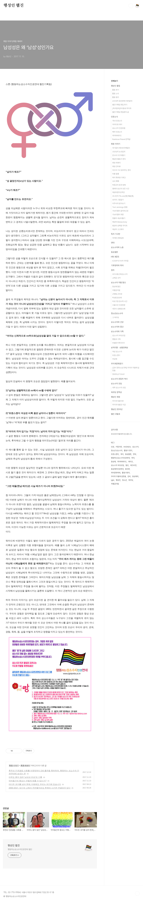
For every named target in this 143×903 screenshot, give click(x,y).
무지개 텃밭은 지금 (119, 405)
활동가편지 (126, 473)
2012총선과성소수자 (119, 274)
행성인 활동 (115, 86)
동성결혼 (114, 252)
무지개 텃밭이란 (118, 401)
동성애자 (135, 476)
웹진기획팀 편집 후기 (119, 105)
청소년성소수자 (117, 313)
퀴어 (132, 458)
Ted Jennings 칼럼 (119, 207)
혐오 (127, 465)
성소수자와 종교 (117, 327)
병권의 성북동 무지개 (119, 226)
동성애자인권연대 (117, 469)
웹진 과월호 (115, 414)
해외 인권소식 (117, 132)
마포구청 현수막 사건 (119, 301)
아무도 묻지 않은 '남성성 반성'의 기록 (25, 777)
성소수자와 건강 (117, 322)
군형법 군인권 (117, 294)
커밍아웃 (119, 447)
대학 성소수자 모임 (119, 388)
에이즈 (130, 462)
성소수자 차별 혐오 (118, 282)
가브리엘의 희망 (118, 214)
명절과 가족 (116, 339)
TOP (137, 893)
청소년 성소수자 (116, 450)
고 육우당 (115, 317)
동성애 (113, 462)
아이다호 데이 (117, 124)
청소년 (124, 480)
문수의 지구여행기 (118, 155)
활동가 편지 (128, 450)
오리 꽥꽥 (115, 181)
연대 (112, 243)
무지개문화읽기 (117, 363)
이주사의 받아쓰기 (118, 203)
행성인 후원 (115, 397)
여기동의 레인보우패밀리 (121, 148)
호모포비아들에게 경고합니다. (121, 434)
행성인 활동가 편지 (119, 159)
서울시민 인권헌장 (118, 305)
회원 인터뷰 (116, 166)
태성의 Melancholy (119, 222)
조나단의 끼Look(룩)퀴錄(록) (123, 196)
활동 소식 (115, 94)
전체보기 (114, 81)
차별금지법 (116, 290)
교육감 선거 (116, 278)
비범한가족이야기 (118, 343)
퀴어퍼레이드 (117, 135)
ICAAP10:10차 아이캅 (120, 261)
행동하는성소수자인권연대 (120, 458)
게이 (122, 454)
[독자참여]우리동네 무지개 (121, 108)
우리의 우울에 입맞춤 (118, 476)
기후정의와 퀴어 (117, 265)
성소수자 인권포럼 (118, 128)
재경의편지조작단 (118, 192)
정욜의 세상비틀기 (118, 218)
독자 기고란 (115, 234)
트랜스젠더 (116, 355)
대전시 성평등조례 (118, 309)
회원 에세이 (25, 765)
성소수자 (135, 447)
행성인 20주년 (117, 409)
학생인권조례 (117, 298)
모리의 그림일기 (118, 200)
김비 (129, 476)
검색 (131, 6)
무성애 (114, 359)
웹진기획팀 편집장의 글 (120, 112)
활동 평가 (115, 97)
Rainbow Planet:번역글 (121, 139)
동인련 (127, 469)
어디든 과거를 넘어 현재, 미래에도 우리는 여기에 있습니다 (35, 784)
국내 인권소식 (117, 121)
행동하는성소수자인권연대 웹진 (20, 849)
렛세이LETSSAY (118, 374)
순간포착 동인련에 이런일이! (122, 101)
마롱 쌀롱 (115, 174)
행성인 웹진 (13, 6)
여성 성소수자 (117, 352)
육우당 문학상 (116, 392)
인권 (112, 447)
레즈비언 (133, 465)
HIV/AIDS (127, 447)
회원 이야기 (14, 765)
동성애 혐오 (116, 286)
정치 (112, 270)
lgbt (112, 480)
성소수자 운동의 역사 (119, 379)
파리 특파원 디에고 (119, 177)
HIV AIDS (115, 257)
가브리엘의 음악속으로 (120, 211)
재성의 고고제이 (118, 229)
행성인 (118, 480)
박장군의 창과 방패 (119, 185)
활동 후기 (115, 90)
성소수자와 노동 (117, 247)
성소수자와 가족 (117, 331)
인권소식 (114, 117)
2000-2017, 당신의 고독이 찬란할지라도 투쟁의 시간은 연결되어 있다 (39, 788)
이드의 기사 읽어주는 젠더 (121, 170)
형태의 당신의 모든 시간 (120, 189)
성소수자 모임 (116, 383)
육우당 (130, 480)
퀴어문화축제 (115, 473)
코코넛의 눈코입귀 (118, 152)
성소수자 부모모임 (118, 335)
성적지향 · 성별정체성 (119, 347)
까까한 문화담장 (118, 238)
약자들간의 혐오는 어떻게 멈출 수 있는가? (27, 781)
